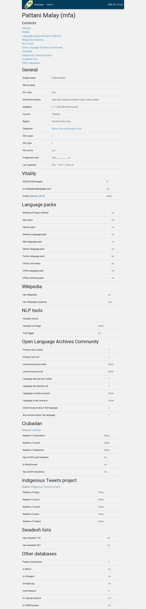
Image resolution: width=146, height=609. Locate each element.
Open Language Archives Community (42, 47)
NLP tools (28, 43)
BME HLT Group (115, 4)
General (26, 28)
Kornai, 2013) (37, 196)
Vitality (26, 32)
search (49, 4)
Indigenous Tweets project (37, 55)
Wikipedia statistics (32, 39)
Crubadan (27, 51)
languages (39, 4)
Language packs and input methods (41, 36)
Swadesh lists (29, 59)
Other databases (31, 63)
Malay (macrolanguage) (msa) (67, 128)
